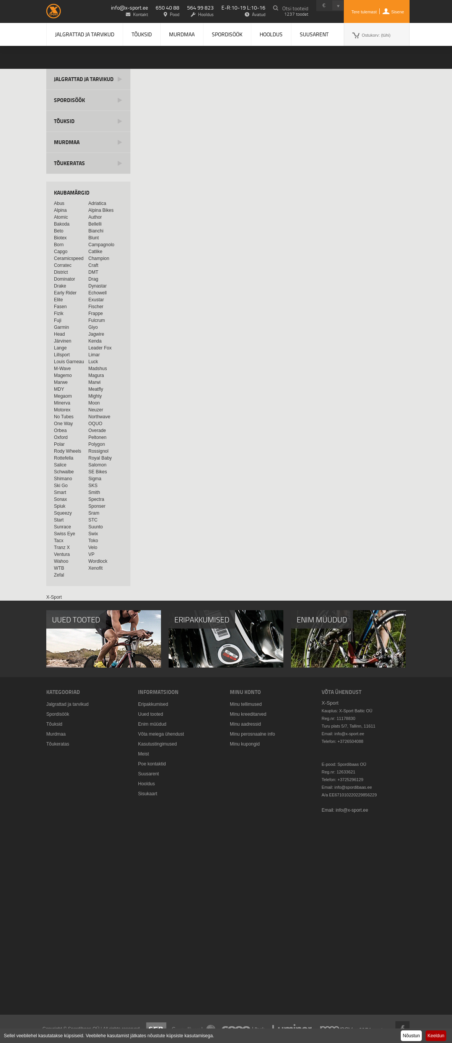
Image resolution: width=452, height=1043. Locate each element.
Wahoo (61, 561)
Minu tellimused (246, 704)
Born (58, 244)
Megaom (63, 396)
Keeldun (436, 1035)
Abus (59, 203)
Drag (93, 279)
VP (91, 554)
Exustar (96, 299)
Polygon (96, 444)
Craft (93, 265)
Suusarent (314, 34)
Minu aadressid (245, 724)
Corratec (63, 265)
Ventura (62, 554)
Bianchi (95, 231)
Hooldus (271, 34)
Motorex (62, 410)
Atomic (61, 217)
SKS (93, 485)
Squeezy (63, 513)
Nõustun (411, 1035)
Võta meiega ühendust (161, 734)
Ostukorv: (376, 35)
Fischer (95, 306)
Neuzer (95, 410)
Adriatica (97, 203)
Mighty (95, 396)
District (61, 272)
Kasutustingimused (157, 744)
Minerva (62, 403)
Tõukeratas (69, 163)
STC (93, 520)
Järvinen (62, 341)
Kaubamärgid (71, 192)
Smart (60, 492)
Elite (58, 299)
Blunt (93, 237)
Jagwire (96, 334)
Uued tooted (150, 714)
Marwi (94, 382)
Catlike (95, 251)
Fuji (57, 320)
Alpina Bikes (101, 210)
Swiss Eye (64, 533)
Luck (93, 361)
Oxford (61, 437)
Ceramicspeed (68, 258)
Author (95, 217)
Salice (60, 465)
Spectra (96, 499)
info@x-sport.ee (129, 7)
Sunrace (62, 527)
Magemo (63, 375)
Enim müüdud (152, 724)
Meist (143, 754)
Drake (60, 286)
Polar (59, 444)
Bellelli (95, 224)
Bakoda (62, 224)
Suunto (95, 527)
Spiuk (59, 506)
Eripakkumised (153, 704)
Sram (93, 513)
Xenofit (95, 568)
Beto (58, 231)
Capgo (60, 251)
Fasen (60, 306)
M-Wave (62, 368)
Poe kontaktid (152, 764)
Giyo (93, 327)
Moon (94, 403)
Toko (93, 540)
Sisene (397, 12)
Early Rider (65, 293)
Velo (92, 547)
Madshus (97, 368)
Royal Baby (100, 458)
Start (58, 520)
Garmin (61, 327)
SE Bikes (97, 471)
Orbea (60, 430)
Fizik (58, 313)
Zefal (59, 575)
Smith (94, 492)
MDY (59, 389)
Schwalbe (64, 471)
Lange (60, 348)
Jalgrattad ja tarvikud (84, 34)
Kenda (95, 341)
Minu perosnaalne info (252, 734)
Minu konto (245, 692)
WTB (59, 568)
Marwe (61, 382)
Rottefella (63, 458)
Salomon (97, 465)
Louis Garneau (69, 361)
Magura (96, 375)
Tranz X (62, 547)
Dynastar (97, 286)
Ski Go (61, 485)
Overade (97, 430)
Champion (98, 258)
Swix (93, 533)
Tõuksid (142, 34)
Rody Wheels (67, 451)
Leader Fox (100, 348)
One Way (63, 423)
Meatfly (95, 389)
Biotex (60, 237)
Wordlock (97, 561)
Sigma (94, 478)
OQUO (95, 423)
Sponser (97, 506)
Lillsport (62, 354)
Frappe (95, 313)
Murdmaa (182, 34)
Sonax (60, 499)
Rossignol (98, 451)
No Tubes (63, 416)
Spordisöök (227, 34)
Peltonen (97, 437)
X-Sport (54, 597)
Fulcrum (96, 320)
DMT (93, 272)
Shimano (63, 478)
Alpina (60, 210)
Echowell (97, 293)
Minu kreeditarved (248, 714)
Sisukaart (147, 793)
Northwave (99, 416)
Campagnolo (101, 244)
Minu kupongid (245, 744)
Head (59, 334)
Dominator (64, 279)
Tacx (58, 540)
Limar (94, 354)
